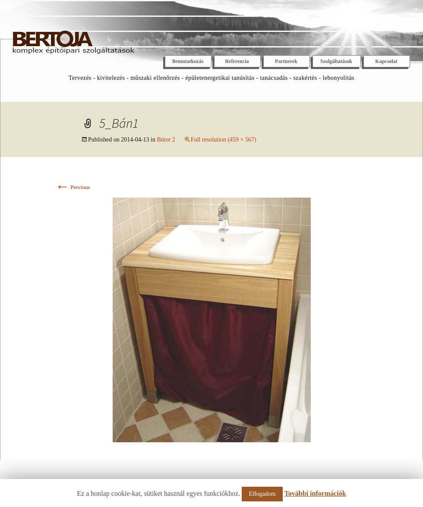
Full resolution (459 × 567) (223, 139)
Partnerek (286, 61)
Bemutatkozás (188, 61)
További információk (315, 493)
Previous (72, 187)
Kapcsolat (386, 61)
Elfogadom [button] (262, 494)
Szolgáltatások (336, 61)
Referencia (237, 61)
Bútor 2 (166, 139)
